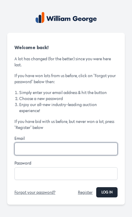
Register (85, 192)
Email (19, 138)
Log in (106, 192)
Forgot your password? (34, 192)
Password (22, 163)
